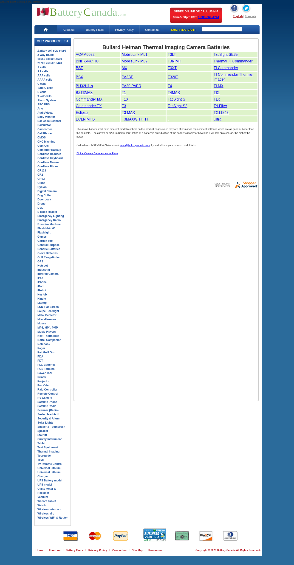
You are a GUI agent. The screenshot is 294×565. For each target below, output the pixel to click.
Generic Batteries (48, 249)
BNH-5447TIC (87, 61)
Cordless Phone (47, 166)
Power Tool (44, 373)
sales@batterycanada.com (135, 145)
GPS (40, 261)
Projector (43, 381)
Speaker (42, 431)
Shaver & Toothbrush (51, 426)
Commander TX (89, 106)
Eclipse (82, 113)
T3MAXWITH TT (135, 119)
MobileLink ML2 (134, 61)
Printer (41, 377)
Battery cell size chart (51, 50)
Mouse (41, 323)
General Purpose (48, 245)
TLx (217, 99)
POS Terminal (46, 369)
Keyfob (42, 294)
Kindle (41, 298)
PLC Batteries (46, 364)
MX (124, 68)
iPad (40, 278)
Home (39, 550)
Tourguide (44, 455)
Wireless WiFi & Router (52, 517)
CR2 (40, 174)
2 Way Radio (45, 54)
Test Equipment (47, 447)
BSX (79, 77)
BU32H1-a (84, 86)
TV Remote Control (49, 464)
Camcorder (44, 129)
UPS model (44, 484)
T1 (124, 93)
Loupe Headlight (48, 311)
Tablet (41, 443)
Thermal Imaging (48, 451)
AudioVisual (45, 112)
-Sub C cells (45, 88)
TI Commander (226, 68)
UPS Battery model (49, 480)
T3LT (172, 54)
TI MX (218, 86)
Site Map (137, 550)
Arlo (40, 108)
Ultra (217, 119)
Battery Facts (95, 29)
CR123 (41, 170)
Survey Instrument (49, 439)
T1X (125, 99)
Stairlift (42, 435)
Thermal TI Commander (233, 61)
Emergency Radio (49, 220)
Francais (250, 16)
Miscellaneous (46, 319)
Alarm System (46, 100)
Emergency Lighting (50, 216)
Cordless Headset (49, 154)
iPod (40, 286)
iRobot (41, 290)
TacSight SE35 (226, 54)
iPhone (42, 282)
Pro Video (43, 385)
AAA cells (43, 75)
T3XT (172, 68)
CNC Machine (46, 141)
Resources (155, 550)
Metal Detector (47, 315)
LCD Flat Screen (48, 307)
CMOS (41, 137)
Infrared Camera (48, 273)
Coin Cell (43, 145)
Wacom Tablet (46, 501)
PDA (40, 356)
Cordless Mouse (48, 162)
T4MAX (174, 93)
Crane (41, 183)
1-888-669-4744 (208, 17)
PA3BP (127, 77)
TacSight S (176, 99)
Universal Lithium (49, 468)
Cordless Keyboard (50, 158)
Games (42, 236)
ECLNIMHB (85, 119)
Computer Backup (49, 150)
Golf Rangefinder (48, 257)
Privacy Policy (124, 29)
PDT (40, 360)
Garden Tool (45, 240)
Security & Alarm (48, 418)
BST (79, 68)
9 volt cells (44, 96)
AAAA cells (44, 79)
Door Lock (44, 199)
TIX (216, 93)
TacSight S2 (177, 106)
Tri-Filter (220, 106)
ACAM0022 (85, 54)
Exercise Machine (49, 224)
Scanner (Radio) (48, 410)
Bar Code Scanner (49, 121)
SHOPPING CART (183, 29)
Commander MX (89, 99)
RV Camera (44, 397)
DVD (40, 207)
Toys (40, 459)
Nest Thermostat (48, 335)
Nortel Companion (49, 340)
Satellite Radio (47, 406)
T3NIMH (174, 61)
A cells (41, 67)
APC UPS (43, 104)
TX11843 (221, 113)
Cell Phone (44, 133)
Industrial (43, 269)
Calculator (44, 125)
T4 (170, 86)
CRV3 (41, 178)
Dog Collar (44, 195)
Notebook (43, 344)
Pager (41, 348)
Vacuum (42, 497)
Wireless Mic (45, 513)
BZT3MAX (84, 93)
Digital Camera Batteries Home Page (97, 153)
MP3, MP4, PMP (47, 327)
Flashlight (44, 232)
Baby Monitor (46, 116)
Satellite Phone (47, 402)
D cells (41, 92)
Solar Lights (45, 422)
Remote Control (47, 393)
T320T (173, 77)
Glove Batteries (47, 253)
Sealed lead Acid (48, 414)
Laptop (42, 302)
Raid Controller (47, 389)
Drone (41, 203)
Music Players (46, 331)
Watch (41, 505)
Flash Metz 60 (46, 228)
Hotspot (42, 265)
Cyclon (42, 187)
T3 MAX (128, 113)
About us (68, 29)
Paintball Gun (46, 352)
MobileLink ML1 (134, 54)
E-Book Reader (47, 212)
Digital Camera (47, 191)
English (238, 16)
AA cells (42, 71)
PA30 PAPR (131, 86)
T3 (124, 106)
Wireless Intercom (49, 509)
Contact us (152, 29)
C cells (41, 83)
